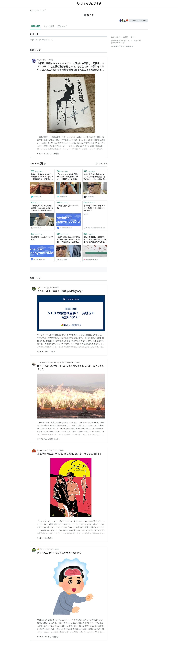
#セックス (41, 154)
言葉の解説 (35, 26)
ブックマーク (36, 171)
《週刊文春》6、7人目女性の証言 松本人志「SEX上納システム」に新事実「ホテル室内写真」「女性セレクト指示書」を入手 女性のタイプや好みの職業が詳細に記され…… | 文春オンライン (42, 208)
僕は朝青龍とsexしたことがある (42, 238)
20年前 (61, 450)
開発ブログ (137, 41)
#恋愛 (56, 154)
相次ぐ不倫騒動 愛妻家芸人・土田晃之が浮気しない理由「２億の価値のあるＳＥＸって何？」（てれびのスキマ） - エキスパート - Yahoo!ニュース (95, 239)
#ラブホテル (42, 439)
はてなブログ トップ (38, 10)
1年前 (51, 60)
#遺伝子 (56, 637)
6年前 (78, 363)
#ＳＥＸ (50, 154)
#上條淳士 (49, 538)
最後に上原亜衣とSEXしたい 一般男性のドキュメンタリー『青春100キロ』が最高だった (42, 177)
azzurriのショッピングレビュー (47, 450)
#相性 (47, 351)
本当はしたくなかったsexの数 (68, 207)
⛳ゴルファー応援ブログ (45, 288)
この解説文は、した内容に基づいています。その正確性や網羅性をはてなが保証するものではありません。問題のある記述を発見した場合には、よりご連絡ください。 (41, 40)
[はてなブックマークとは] (45, 163)
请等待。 (86, 214)
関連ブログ (62, 26)
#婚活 (53, 351)
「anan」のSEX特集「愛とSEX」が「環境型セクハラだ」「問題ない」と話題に (68, 176)
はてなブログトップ (118, 43)
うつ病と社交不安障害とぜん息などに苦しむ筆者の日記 (55, 363)
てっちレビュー (42, 60)
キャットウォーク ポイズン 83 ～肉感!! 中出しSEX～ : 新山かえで (94, 208)
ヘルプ (130, 41)
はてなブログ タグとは (118, 41)
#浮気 (50, 439)
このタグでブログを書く (139, 20)
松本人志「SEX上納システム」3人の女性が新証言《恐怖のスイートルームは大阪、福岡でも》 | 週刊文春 (95, 177)
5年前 (57, 288)
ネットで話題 (49, 26)
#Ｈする (48, 637)
